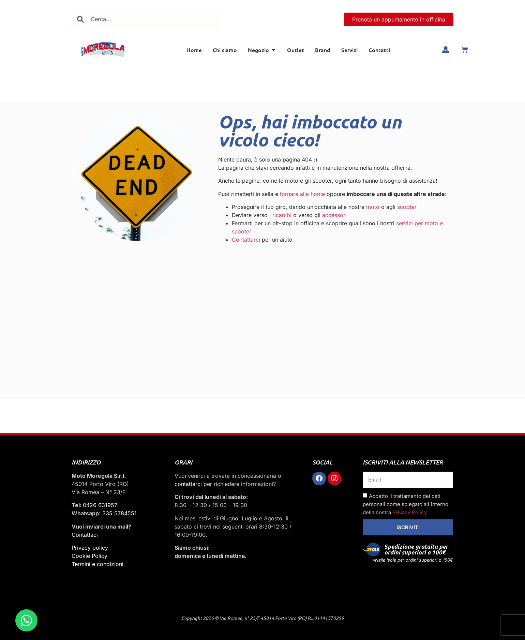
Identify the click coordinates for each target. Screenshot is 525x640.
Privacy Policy (409, 512)
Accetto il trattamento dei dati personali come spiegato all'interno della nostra (405, 504)
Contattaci (85, 534)
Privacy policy (90, 547)
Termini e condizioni (97, 564)
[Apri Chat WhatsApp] (26, 620)
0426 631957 (100, 505)
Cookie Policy (89, 555)
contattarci (188, 484)
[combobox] (145, 19)
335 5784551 (119, 513)
